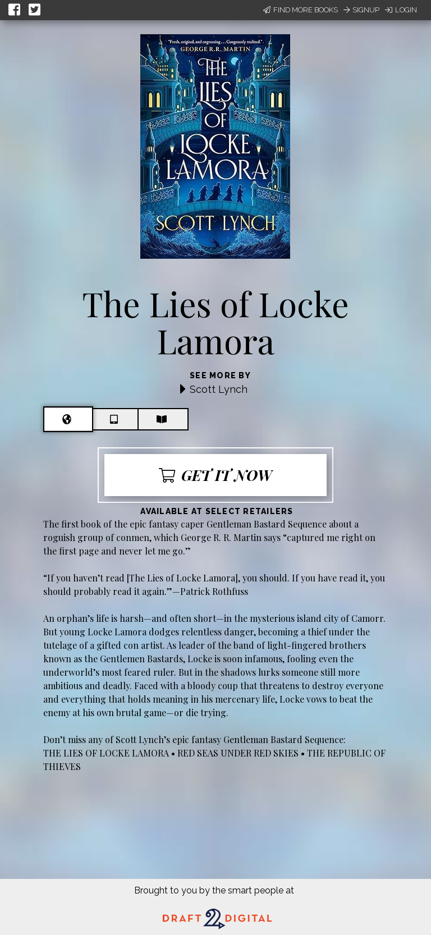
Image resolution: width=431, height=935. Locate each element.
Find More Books (300, 10)
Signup (361, 10)
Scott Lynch (218, 389)
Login (401, 10)
